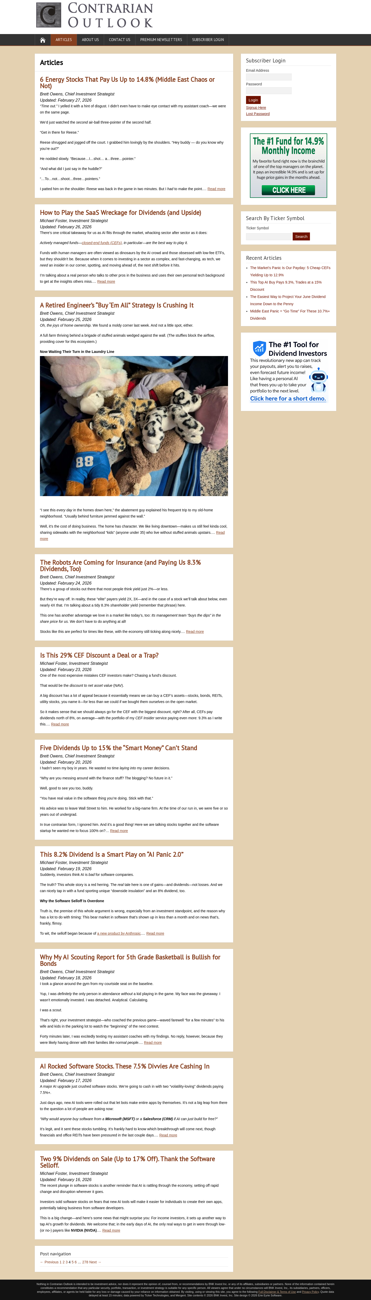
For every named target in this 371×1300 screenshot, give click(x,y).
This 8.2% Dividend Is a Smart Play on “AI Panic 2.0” (111, 854)
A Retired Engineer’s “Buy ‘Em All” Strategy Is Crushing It (116, 305)
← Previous (49, 1262)
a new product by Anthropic (119, 933)
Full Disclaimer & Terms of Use (277, 1291)
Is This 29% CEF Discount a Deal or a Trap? (99, 655)
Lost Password (258, 114)
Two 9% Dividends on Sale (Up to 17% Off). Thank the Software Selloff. (127, 1162)
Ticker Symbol (257, 228)
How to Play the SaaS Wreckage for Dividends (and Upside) (120, 212)
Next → (95, 1262)
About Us (90, 39)
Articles (64, 39)
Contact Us (119, 39)
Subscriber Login (208, 39)
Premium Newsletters (161, 39)
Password (254, 84)
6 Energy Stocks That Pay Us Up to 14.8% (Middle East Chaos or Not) (127, 82)
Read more (216, 189)
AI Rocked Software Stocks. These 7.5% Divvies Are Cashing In (124, 1066)
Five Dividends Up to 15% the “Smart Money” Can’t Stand (118, 748)
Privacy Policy (310, 1291)
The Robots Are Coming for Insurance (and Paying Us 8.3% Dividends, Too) (120, 565)
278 (85, 1262)
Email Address (257, 70)
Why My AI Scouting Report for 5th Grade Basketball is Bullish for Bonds (130, 960)
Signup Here (256, 108)
